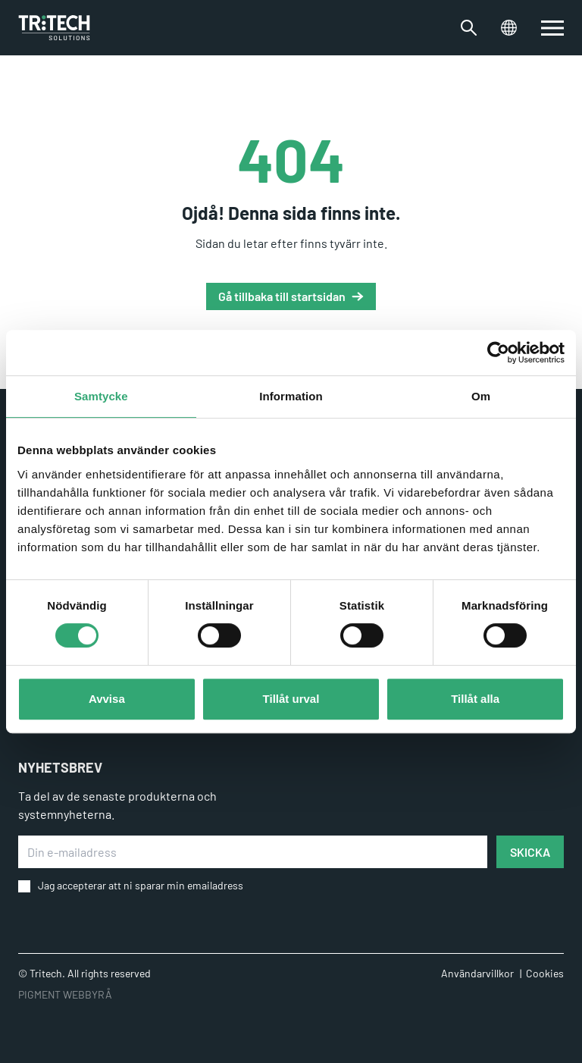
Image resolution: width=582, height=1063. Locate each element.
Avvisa (107, 698)
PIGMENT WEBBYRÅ (65, 994)
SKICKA (530, 852)
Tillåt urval (291, 698)
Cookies (545, 973)
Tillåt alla (475, 698)
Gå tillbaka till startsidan (282, 296)
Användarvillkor (477, 973)
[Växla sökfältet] (469, 28)
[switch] (552, 28)
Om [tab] (480, 396)
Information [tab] (291, 396)
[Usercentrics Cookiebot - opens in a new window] (498, 352)
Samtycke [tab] (101, 396)
